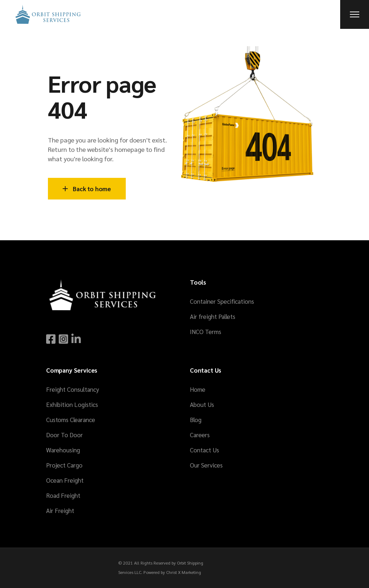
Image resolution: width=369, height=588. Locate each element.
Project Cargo (64, 465)
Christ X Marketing (183, 572)
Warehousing (63, 450)
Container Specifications (222, 301)
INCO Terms (205, 331)
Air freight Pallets (212, 316)
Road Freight (63, 495)
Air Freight (60, 510)
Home (197, 389)
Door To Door (64, 435)
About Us (202, 404)
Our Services (206, 465)
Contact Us (204, 450)
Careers (200, 435)
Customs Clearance (70, 420)
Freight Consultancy (72, 389)
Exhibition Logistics (72, 404)
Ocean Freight (65, 480)
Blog (195, 420)
